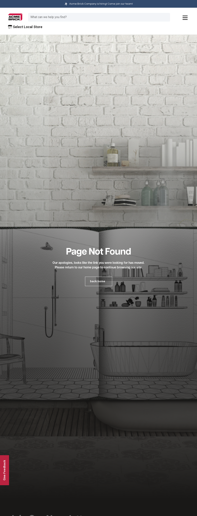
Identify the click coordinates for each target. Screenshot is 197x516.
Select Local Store (25, 27)
